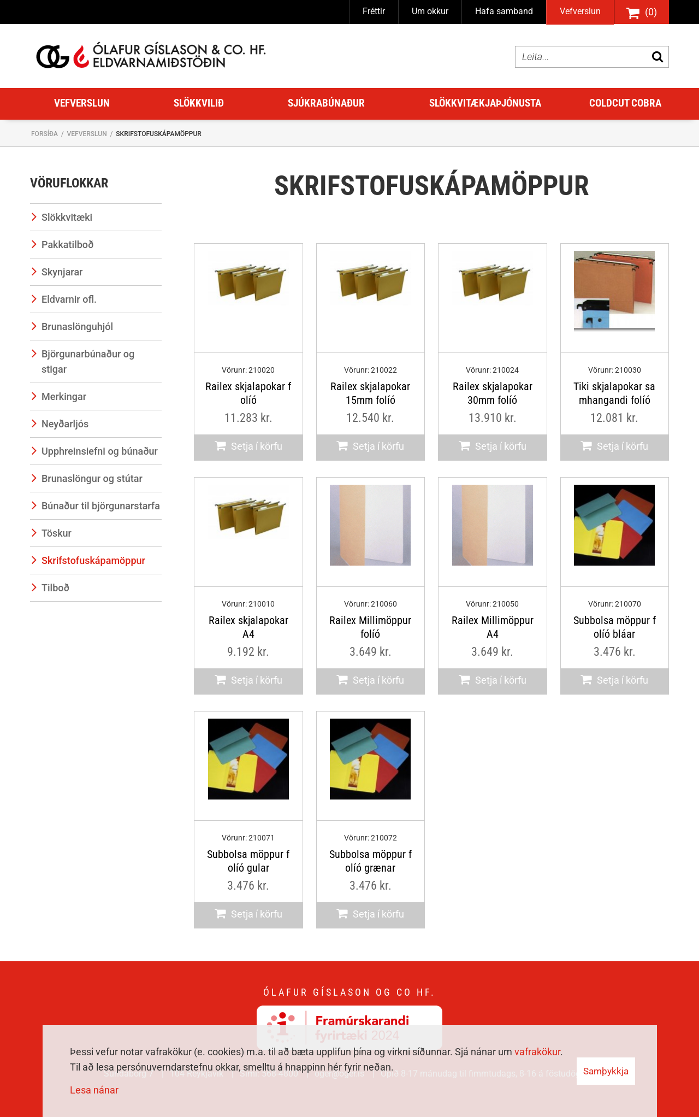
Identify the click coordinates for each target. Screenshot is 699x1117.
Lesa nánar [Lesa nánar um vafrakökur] (94, 1090)
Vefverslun (87, 134)
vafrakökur (537, 1051)
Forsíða (44, 134)
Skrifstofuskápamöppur (159, 134)
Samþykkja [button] (606, 1071)
